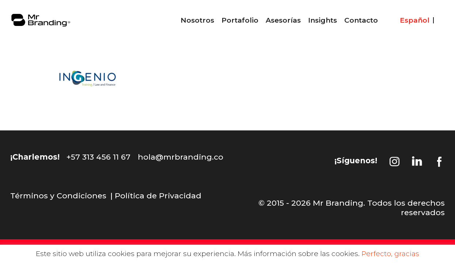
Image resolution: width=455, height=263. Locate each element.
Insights (322, 20)
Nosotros (197, 20)
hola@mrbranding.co (180, 156)
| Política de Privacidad (155, 195)
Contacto (361, 20)
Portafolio (239, 20)
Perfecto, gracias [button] (390, 253)
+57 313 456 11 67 (98, 156)
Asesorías (283, 20)
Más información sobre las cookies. (299, 253)
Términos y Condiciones (58, 195)
